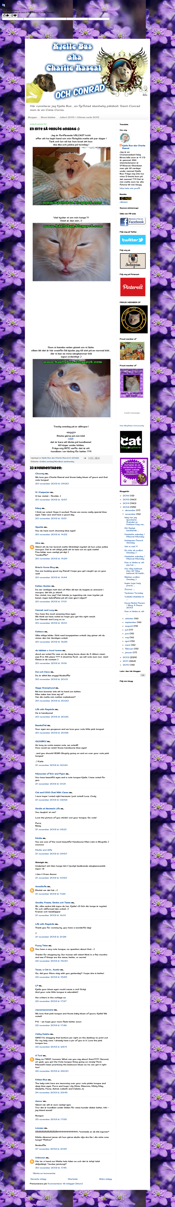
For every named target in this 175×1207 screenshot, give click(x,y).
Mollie (38, 838)
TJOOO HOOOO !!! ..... (134, 598)
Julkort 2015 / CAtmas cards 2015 (79, 117)
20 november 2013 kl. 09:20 (52, 483)
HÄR (71, 439)
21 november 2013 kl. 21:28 (50, 937)
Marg (38, 508)
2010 (126, 665)
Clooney (39, 473)
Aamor (38, 1101)
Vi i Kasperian (42, 492)
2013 (126, 507)
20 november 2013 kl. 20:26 (51, 717)
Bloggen (32, 117)
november (130, 514)
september (131, 622)
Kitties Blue (41, 1079)
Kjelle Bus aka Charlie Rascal (133, 146)
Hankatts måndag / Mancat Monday (135, 535)
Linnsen (39, 1128)
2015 (126, 499)
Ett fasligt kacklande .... (132, 529)
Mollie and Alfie (43, 850)
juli (127, 630)
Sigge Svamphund (45, 688)
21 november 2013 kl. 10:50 (51, 878)
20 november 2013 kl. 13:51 (51, 518)
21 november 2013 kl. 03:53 (51, 800)
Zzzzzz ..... (130, 589)
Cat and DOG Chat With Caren (51, 792)
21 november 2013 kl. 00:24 (51, 765)
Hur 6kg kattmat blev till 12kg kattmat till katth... (135, 570)
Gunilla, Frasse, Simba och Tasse (52, 902)
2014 (126, 503)
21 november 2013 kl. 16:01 (50, 915)
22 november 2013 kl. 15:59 (51, 977)
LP (36, 985)
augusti (129, 626)
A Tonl (38, 1055)
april (127, 641)
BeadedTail (41, 725)
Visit (132, 426)
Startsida (73, 1179)
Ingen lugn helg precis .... (133, 584)
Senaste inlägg (38, 1179)
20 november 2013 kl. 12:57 (51, 499)
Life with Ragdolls (44, 709)
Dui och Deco (42, 672)
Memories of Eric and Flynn (50, 774)
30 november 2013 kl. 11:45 (50, 1167)
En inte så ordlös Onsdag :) (134, 551)
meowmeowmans (44, 1010)
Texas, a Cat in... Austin (47, 969)
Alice (37, 543)
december (130, 510)
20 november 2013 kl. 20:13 (51, 679)
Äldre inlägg (105, 1179)
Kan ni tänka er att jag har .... (134, 563)
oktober (129, 618)
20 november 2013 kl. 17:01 (51, 601)
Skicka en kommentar (44, 1173)
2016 (126, 495)
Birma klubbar (48, 117)
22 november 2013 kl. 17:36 (51, 1025)
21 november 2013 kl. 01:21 (50, 784)
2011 (126, 661)
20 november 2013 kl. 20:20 (52, 701)
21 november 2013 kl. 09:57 (51, 853)
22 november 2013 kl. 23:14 (51, 1047)
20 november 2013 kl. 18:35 (51, 642)
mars (128, 645)
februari (129, 648)
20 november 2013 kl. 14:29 (51, 558)
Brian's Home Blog (45, 567)
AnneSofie (41, 886)
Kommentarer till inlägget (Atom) (65, 1183)
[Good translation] (6, 16)
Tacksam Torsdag (134, 593)
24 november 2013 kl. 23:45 (51, 1092)
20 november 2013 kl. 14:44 (51, 577)
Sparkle (39, 527)
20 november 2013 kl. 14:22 (51, 534)
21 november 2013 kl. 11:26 (50, 894)
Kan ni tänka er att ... (134, 612)
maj (127, 637)
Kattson (39, 631)
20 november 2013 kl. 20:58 (51, 733)
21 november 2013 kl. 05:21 (51, 829)
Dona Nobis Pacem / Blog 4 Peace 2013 (135, 605)
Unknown (40, 1157)
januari (129, 652)
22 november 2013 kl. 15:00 (51, 961)
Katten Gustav (43, 586)
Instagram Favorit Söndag (134, 541)
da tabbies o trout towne (48, 650)
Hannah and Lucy (44, 610)
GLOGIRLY (40, 741)
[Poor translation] (14, 16)
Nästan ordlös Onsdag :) (132, 578)
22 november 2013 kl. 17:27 (50, 1001)
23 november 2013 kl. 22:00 (51, 1071)
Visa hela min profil (130, 188)
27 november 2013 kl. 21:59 (51, 1149)
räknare (123, 202)
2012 (126, 657)
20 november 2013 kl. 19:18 (51, 663)
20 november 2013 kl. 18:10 (51, 623)
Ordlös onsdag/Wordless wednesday (57, 461)
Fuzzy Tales (41, 945)
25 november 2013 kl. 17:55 (51, 1119)
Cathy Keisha (42, 1034)
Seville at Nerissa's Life (47, 808)
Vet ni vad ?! (131, 546)
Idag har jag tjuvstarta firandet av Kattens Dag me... (135, 521)
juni (127, 633)
